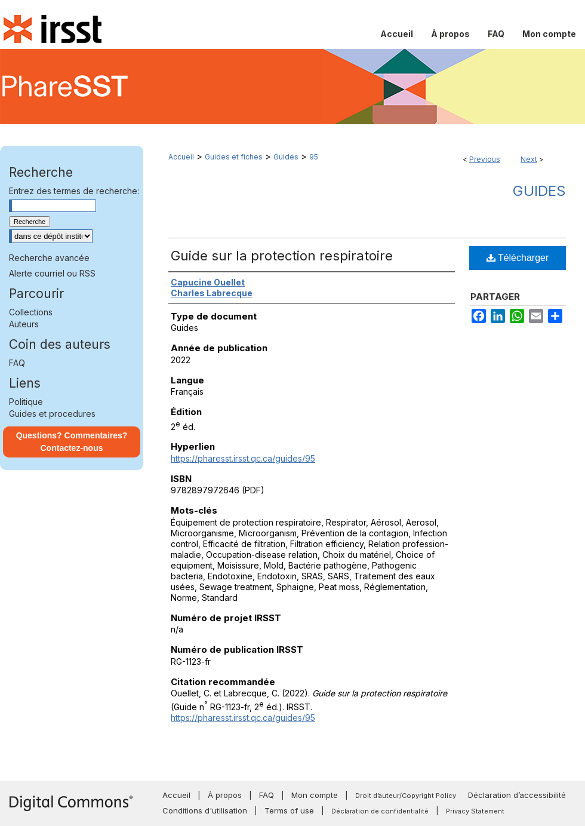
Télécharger (518, 258)
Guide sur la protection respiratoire (282, 255)
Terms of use (289, 810)
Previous (484, 159)
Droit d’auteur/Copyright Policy (405, 795)
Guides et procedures (52, 414)
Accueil (181, 156)
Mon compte (314, 795)
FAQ (17, 363)
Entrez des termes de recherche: (74, 191)
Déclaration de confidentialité (380, 811)
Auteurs (24, 324)
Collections (31, 312)
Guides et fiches (234, 156)
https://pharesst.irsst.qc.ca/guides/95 (243, 458)
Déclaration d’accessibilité (517, 795)
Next (529, 159)
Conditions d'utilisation (204, 810)
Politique (26, 402)
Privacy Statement (475, 811)
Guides (285, 156)
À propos (225, 795)
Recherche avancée (49, 258)
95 (313, 156)
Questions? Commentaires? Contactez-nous (72, 442)
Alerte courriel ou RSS (52, 273)
